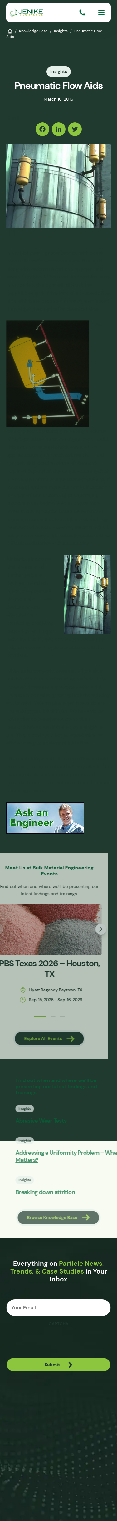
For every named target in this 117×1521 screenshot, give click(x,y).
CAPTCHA (58, 1324)
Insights (61, 31)
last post (30, 253)
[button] (22, 1016)
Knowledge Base (33, 31)
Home (10, 31)
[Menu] (101, 12)
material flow (91, 679)
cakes (12, 535)
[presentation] (53, 1342)
